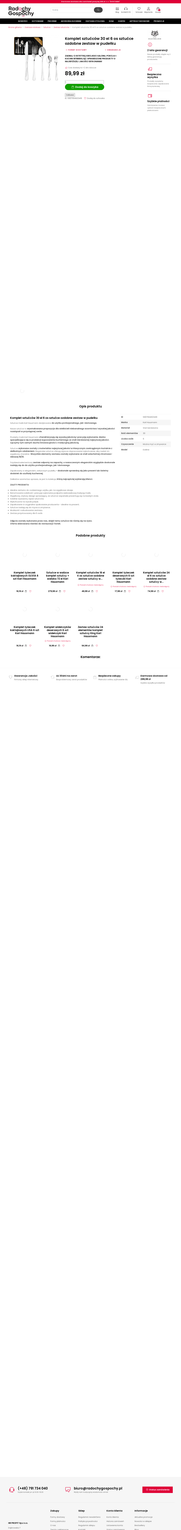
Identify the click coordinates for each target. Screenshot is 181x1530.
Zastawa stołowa (95, 21)
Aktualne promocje (144, 1517)
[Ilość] (84, 82)
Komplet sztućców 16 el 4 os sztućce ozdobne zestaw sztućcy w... (90, 576)
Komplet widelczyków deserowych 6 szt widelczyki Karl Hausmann (57, 631)
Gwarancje (112, 50)
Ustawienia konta (115, 1525)
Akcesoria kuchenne (71, 21)
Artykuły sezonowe (139, 21)
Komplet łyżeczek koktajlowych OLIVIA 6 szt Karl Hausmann (24, 576)
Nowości (22, 21)
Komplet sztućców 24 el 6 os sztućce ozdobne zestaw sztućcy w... (156, 577)
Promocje (159, 21)
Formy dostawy (76, 50)
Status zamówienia (157, 1489)
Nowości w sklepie (143, 1521)
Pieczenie (52, 21)
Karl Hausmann (150, 422)
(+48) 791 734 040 (33, 1488)
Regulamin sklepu (86, 1525)
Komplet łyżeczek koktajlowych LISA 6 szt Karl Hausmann (24, 630)
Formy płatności (57, 1521)
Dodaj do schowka (94, 98)
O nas (53, 1525)
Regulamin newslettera (89, 1517)
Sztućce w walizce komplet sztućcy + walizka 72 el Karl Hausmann (57, 577)
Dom (111, 21)
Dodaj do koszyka (84, 87)
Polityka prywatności (88, 1521)
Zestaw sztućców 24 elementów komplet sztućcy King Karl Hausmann (90, 631)
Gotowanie (37, 21)
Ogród (121, 21)
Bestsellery (140, 1525)
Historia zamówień (115, 1521)
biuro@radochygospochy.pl (98, 1488)
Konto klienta (113, 1517)
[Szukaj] (76, 10)
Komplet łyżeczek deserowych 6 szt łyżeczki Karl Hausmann (123, 577)
